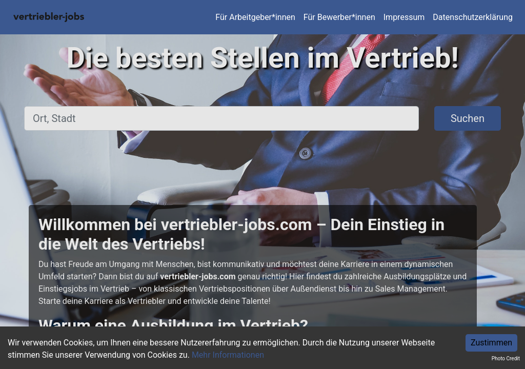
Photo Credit (506, 358)
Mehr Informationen (228, 355)
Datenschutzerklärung (473, 17)
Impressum (404, 17)
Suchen (467, 118)
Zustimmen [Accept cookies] (491, 342)
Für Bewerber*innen (339, 17)
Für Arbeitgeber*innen (255, 17)
